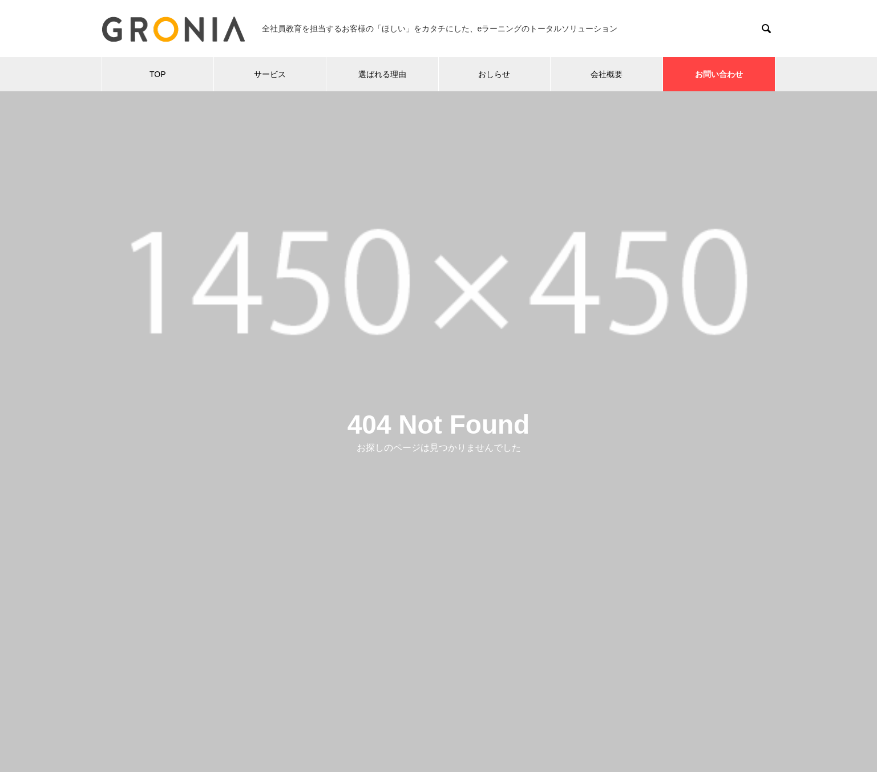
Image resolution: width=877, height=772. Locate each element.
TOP (157, 74)
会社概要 (607, 74)
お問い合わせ (719, 74)
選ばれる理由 (382, 74)
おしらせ (494, 74)
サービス (270, 74)
